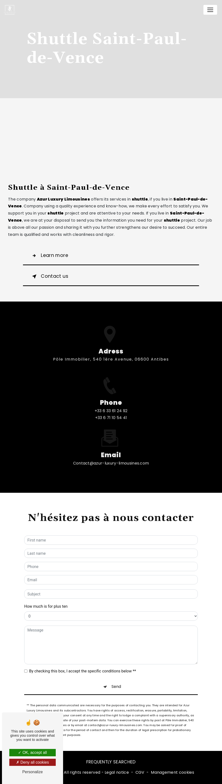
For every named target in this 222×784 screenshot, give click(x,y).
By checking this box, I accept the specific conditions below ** (82, 666)
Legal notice (117, 772)
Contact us (49, 276)
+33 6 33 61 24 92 (111, 415)
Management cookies (172, 772)
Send (116, 682)
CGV (139, 772)
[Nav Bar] (210, 10)
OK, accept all (32, 752)
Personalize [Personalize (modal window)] (32, 772)
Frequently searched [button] (111, 762)
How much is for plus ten (45, 601)
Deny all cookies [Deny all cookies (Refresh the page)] (32, 762)
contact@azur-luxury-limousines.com (111, 458)
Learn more (49, 256)
